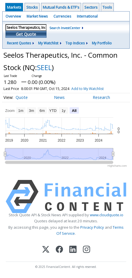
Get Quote (26, 34)
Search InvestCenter (64, 28)
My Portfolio (102, 43)
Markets (14, 7)
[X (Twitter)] (46, 249)
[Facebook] (59, 249)
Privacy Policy (92, 227)
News (59, 97)
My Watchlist (48, 43)
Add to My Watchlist (87, 88)
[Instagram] (86, 249)
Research (101, 97)
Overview (13, 16)
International (87, 16)
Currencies (62, 16)
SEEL (44, 67)
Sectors (91, 7)
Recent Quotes (19, 43)
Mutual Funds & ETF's (61, 7)
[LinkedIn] (73, 249)
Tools (107, 7)
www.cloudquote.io (106, 214)
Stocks (32, 7)
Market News (37, 16)
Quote (22, 97)
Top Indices (75, 43)
